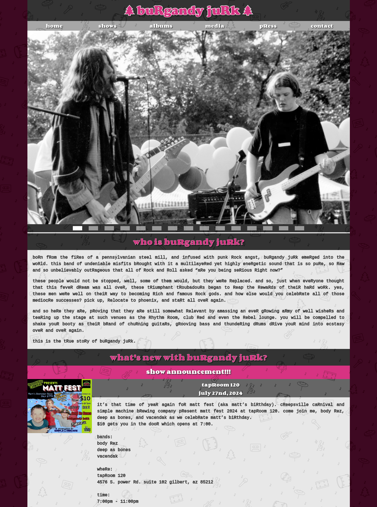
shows (107, 26)
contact (322, 26)
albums (161, 26)
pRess (268, 26)
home (54, 26)
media (214, 26)
